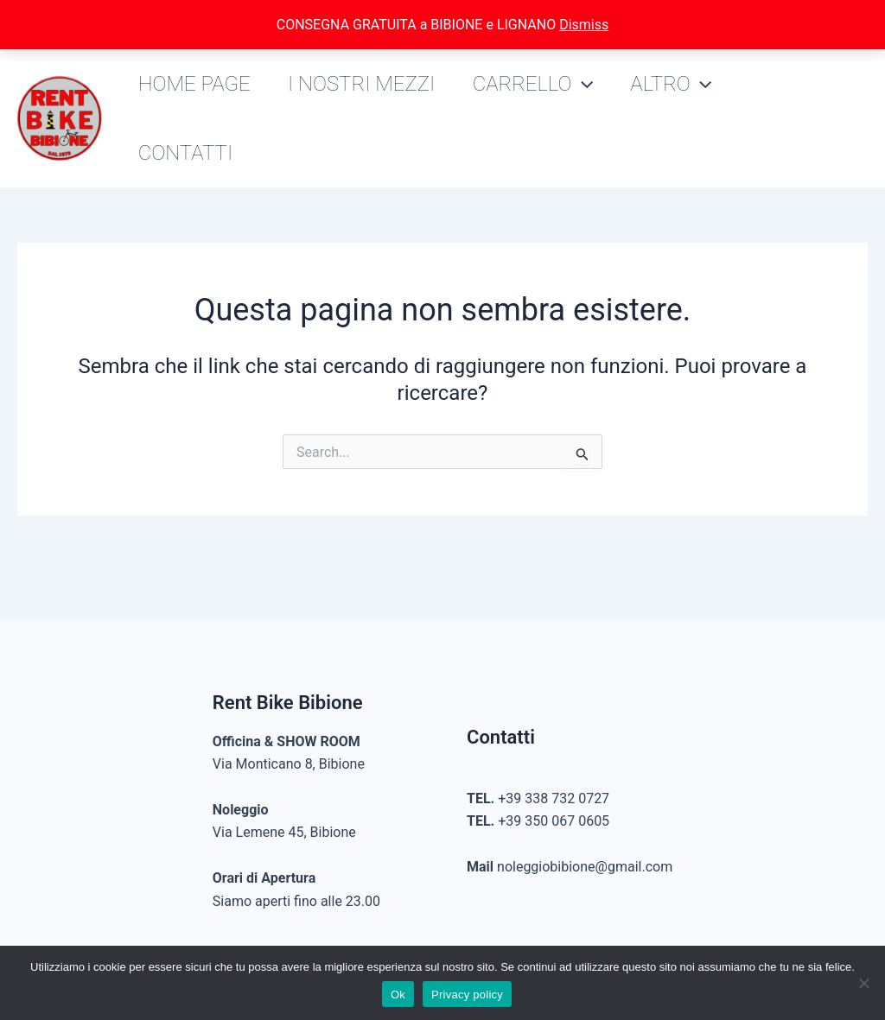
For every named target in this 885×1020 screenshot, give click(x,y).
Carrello (542, 83)
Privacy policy (467, 994)
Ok (398, 994)
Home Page (196, 84)
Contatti (187, 153)
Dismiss (583, 24)
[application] (592, 83)
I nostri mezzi (367, 84)
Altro (685, 83)
